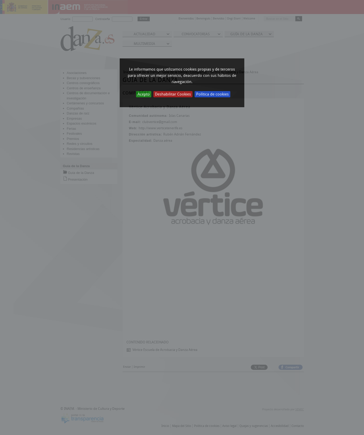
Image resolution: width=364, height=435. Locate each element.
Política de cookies (212, 94)
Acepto (144, 94)
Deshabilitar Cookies (173, 94)
